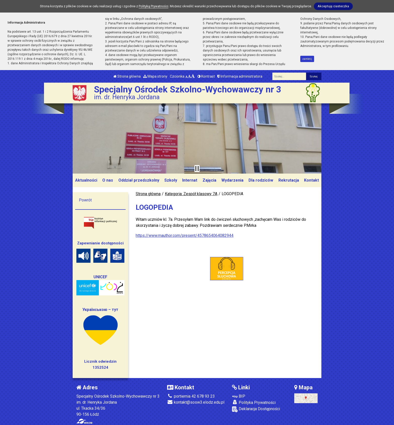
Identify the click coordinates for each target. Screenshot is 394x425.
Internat (189, 180)
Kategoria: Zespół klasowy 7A (191, 193)
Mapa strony (155, 76)
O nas (107, 180)
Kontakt (311, 180)
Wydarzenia (232, 180)
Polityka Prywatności (254, 402)
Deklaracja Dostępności (256, 409)
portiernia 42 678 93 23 (191, 396)
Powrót (85, 200)
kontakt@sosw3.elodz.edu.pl (195, 402)
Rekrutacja (288, 180)
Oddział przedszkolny (138, 180)
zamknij (307, 59)
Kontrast (206, 76)
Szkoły (170, 180)
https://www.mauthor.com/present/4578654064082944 (184, 235)
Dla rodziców (261, 180)
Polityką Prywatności (153, 6)
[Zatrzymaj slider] (197, 168)
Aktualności (86, 180)
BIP (238, 396)
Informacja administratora (239, 76)
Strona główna (127, 76)
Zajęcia (209, 180)
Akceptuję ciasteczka (333, 6)
